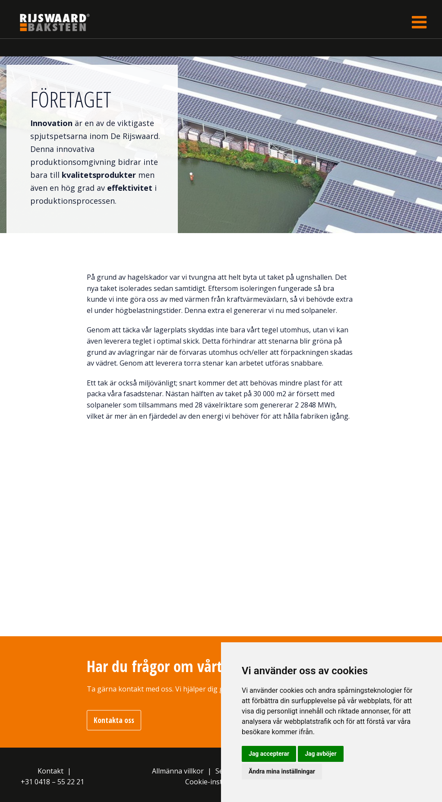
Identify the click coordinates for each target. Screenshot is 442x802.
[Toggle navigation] (419, 22)
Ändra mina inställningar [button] (282, 771)
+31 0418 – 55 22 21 (52, 781)
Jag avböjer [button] (320, 753)
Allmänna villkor (178, 771)
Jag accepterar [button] (269, 753)
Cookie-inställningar (218, 781)
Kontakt (50, 771)
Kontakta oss (114, 720)
